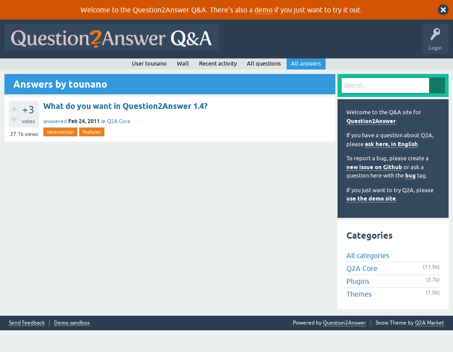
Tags (156, 69)
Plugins (357, 303)
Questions (57, 69)
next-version (60, 153)
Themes (359, 316)
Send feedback (27, 345)
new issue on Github (374, 188)
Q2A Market (429, 344)
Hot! (88, 69)
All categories (367, 277)
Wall (183, 84)
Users (184, 69)
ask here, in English (391, 165)
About (279, 69)
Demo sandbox (72, 345)
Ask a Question (221, 69)
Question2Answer (370, 142)
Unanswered (122, 69)
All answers (306, 84)
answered (55, 142)
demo (263, 10)
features (92, 153)
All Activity (22, 69)
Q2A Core (119, 142)
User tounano (149, 84)
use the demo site (371, 220)
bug (410, 197)
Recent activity (218, 84)
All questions (264, 84)
